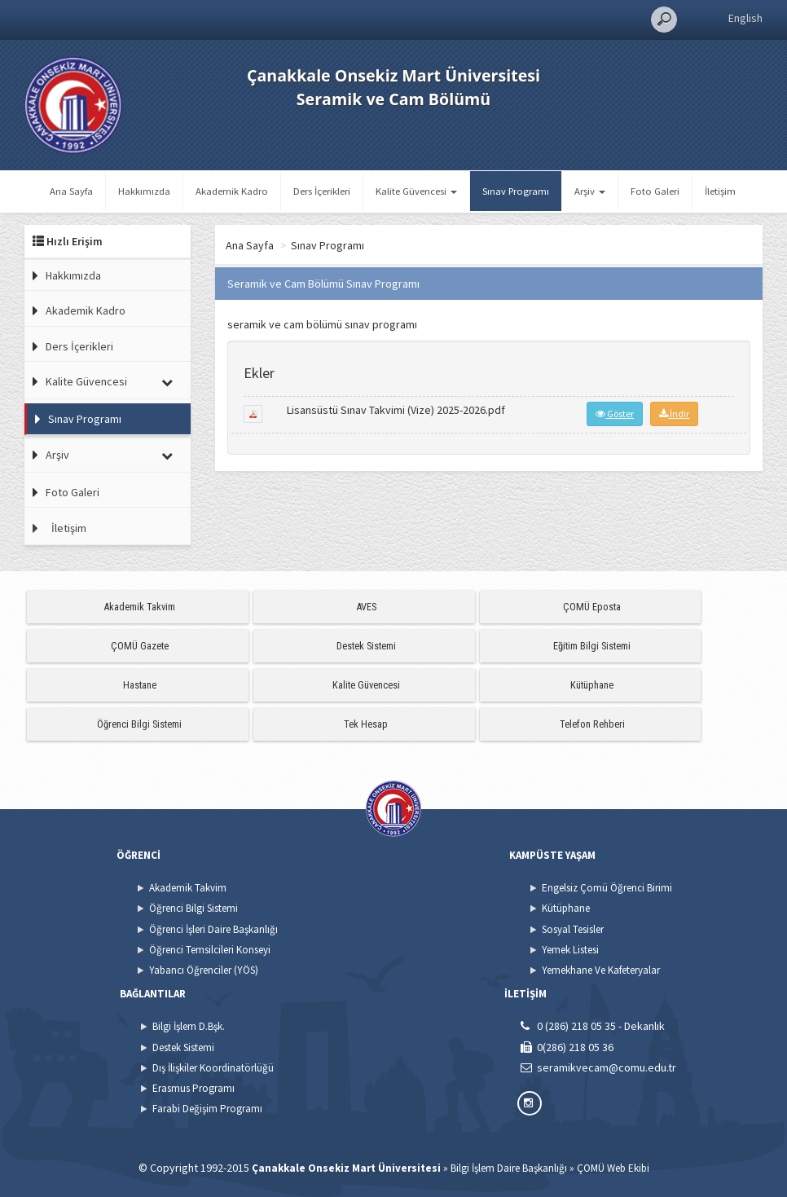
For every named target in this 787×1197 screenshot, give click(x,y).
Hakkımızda (144, 191)
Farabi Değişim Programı (207, 1109)
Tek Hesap (366, 724)
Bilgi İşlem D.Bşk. (188, 1026)
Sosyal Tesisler (573, 929)
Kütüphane (591, 685)
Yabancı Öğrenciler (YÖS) (203, 970)
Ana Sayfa (71, 191)
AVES (366, 607)
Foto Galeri (655, 191)
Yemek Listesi (570, 950)
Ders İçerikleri (321, 191)
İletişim (720, 191)
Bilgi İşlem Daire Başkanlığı (509, 1168)
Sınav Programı (515, 191)
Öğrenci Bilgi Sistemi (139, 724)
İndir (674, 413)
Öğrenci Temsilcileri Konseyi (209, 950)
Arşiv (57, 454)
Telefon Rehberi (592, 724)
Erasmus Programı (193, 1088)
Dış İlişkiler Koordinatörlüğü (213, 1068)
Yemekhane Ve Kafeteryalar (601, 970)
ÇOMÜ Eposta (592, 607)
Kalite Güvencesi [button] (416, 191)
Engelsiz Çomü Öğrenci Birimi (607, 888)
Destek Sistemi (366, 646)
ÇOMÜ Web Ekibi (613, 1168)
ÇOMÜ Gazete (140, 646)
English (745, 18)
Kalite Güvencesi (86, 381)
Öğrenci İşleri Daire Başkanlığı (213, 929)
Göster (615, 413)
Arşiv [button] (589, 191)
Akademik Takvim (139, 607)
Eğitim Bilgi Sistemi (592, 646)
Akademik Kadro (232, 191)
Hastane (139, 685)
